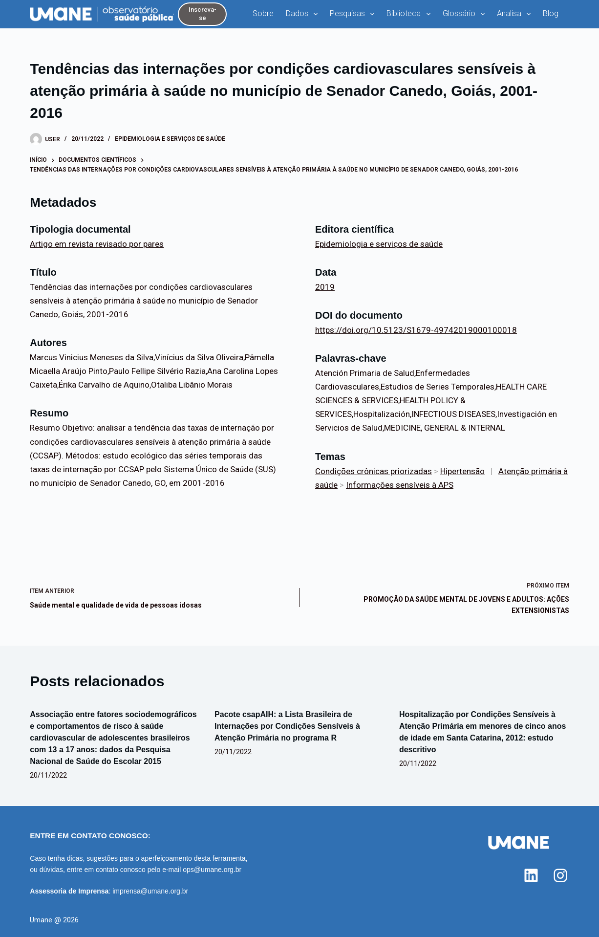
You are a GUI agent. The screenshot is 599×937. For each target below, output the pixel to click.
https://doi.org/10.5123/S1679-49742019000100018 (416, 330)
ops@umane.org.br (212, 869)
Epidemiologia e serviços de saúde (170, 138)
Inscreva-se (202, 14)
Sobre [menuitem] (263, 13)
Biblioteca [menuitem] (410, 14)
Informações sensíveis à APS (399, 485)
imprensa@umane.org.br (150, 891)
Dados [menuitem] (303, 14)
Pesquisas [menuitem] (354, 14)
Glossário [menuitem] (466, 14)
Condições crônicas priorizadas (373, 471)
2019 (325, 287)
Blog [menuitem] (550, 13)
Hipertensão (462, 471)
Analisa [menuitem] (516, 14)
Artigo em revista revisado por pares (97, 244)
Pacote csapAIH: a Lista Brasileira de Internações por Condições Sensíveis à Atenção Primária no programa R (287, 726)
